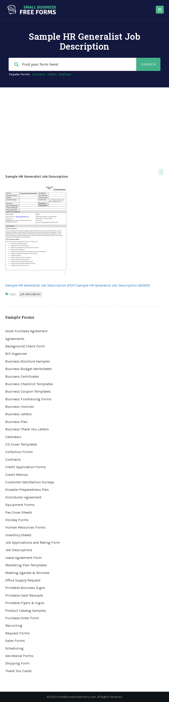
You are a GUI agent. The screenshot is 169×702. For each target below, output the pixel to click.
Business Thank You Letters (27, 429)
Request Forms (17, 633)
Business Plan (16, 422)
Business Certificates (22, 376)
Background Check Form (25, 346)
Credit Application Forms (25, 467)
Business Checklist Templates (29, 384)
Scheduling (14, 648)
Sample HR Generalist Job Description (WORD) (113, 285)
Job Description (30, 294)
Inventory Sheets (18, 535)
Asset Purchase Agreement (26, 331)
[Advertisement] (84, 120)
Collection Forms (19, 452)
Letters (52, 74)
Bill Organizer (16, 354)
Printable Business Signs (25, 588)
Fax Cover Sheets (18, 512)
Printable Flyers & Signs (24, 603)
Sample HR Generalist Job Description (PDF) (40, 285)
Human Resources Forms (25, 527)
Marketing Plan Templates (26, 565)
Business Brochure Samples (27, 361)
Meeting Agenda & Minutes (27, 573)
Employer (65, 74)
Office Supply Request (22, 580)
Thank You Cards (18, 671)
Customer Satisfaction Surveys (29, 482)
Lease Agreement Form (23, 558)
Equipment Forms (20, 505)
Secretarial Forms (19, 656)
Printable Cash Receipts (24, 595)
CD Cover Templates (21, 444)
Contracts (38, 74)
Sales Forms (15, 641)
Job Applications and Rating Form (32, 542)
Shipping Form (17, 663)
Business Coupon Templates (28, 391)
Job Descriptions (18, 550)
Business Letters (18, 414)
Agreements (14, 339)
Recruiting (13, 625)
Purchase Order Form (22, 618)
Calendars (13, 437)
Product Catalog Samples (25, 610)
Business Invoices (19, 406)
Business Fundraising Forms (28, 399)
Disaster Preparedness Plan (27, 489)
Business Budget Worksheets (28, 369)
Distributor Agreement (23, 497)
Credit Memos (16, 475)
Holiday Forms (17, 520)
